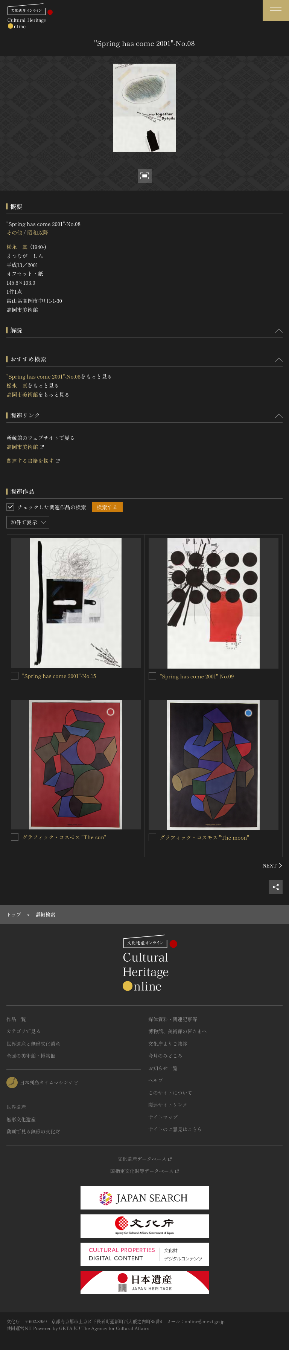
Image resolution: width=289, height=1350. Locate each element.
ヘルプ (155, 1080)
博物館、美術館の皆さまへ (177, 1031)
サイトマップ (163, 1117)
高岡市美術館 (22, 394)
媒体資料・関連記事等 (172, 1019)
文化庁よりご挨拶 (167, 1043)
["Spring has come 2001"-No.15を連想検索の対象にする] (14, 676)
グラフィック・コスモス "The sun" (64, 837)
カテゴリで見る (23, 1031)
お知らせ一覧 (163, 1068)
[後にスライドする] (273, 865)
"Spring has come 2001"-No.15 (59, 676)
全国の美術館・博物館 (30, 1055)
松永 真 (16, 246)
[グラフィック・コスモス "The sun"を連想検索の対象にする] (14, 837)
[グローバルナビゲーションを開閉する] (276, 10)
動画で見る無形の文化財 (33, 1131)
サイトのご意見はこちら (175, 1129)
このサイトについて (170, 1092)
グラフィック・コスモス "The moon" (204, 837)
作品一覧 (16, 1019)
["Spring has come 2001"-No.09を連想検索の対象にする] (152, 676)
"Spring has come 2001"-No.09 (197, 676)
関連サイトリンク (167, 1104)
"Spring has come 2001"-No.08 (43, 376)
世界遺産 (16, 1106)
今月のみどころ (165, 1055)
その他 (14, 232)
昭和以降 (37, 232)
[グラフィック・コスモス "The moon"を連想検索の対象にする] (152, 837)
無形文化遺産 (21, 1119)
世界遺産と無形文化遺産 (33, 1043)
